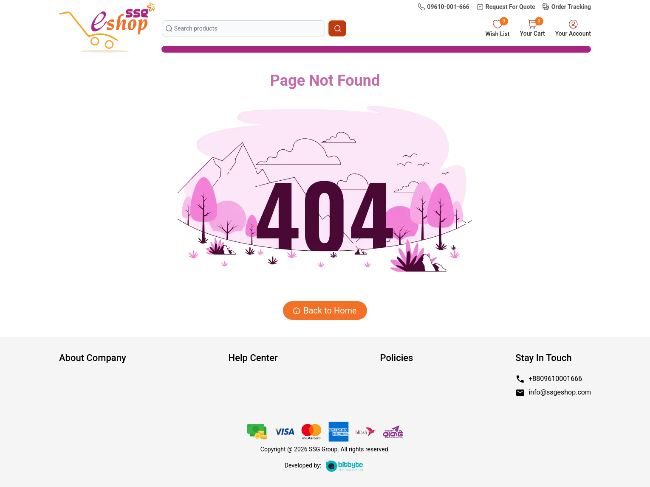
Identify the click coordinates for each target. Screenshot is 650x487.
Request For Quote (505, 7)
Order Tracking (566, 7)
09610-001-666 (443, 7)
